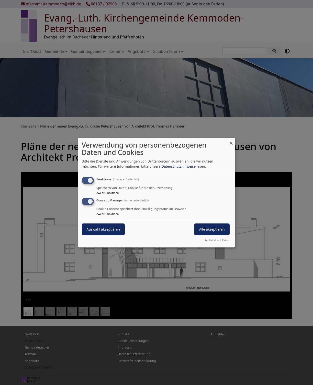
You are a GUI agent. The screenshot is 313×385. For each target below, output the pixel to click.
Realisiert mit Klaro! (216, 240)
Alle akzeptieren (212, 229)
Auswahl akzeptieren (103, 229)
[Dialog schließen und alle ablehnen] (231, 141)
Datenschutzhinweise (178, 166)
